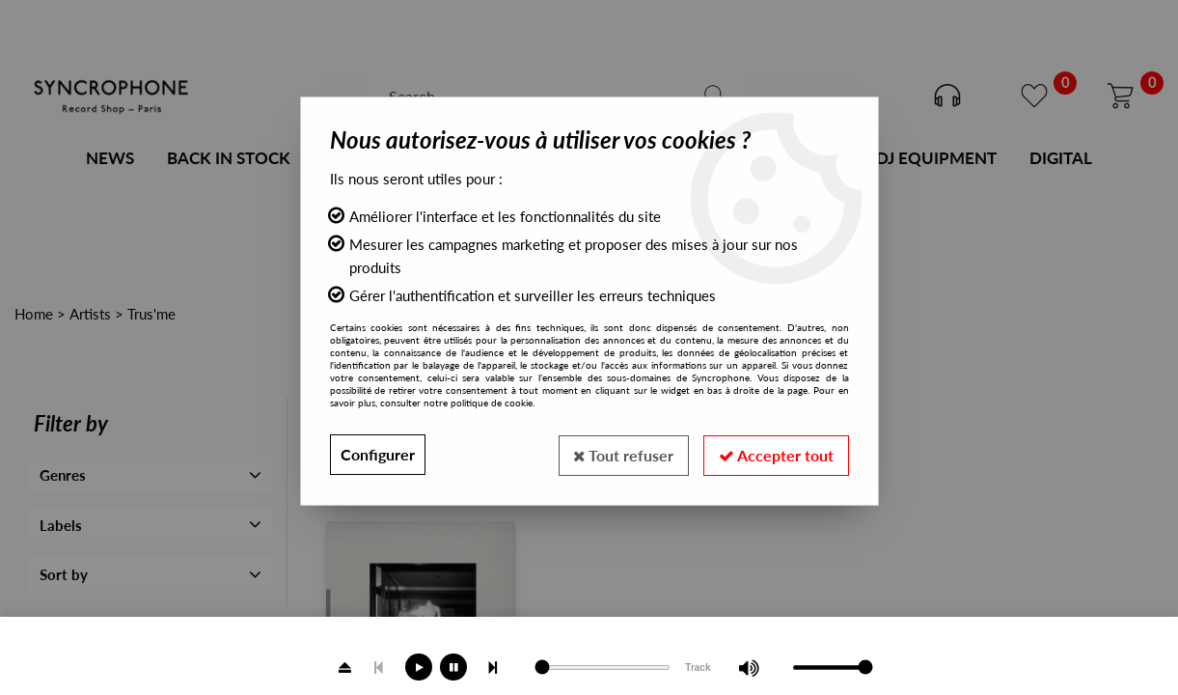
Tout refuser (622, 454)
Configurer (378, 454)
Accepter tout (776, 454)
